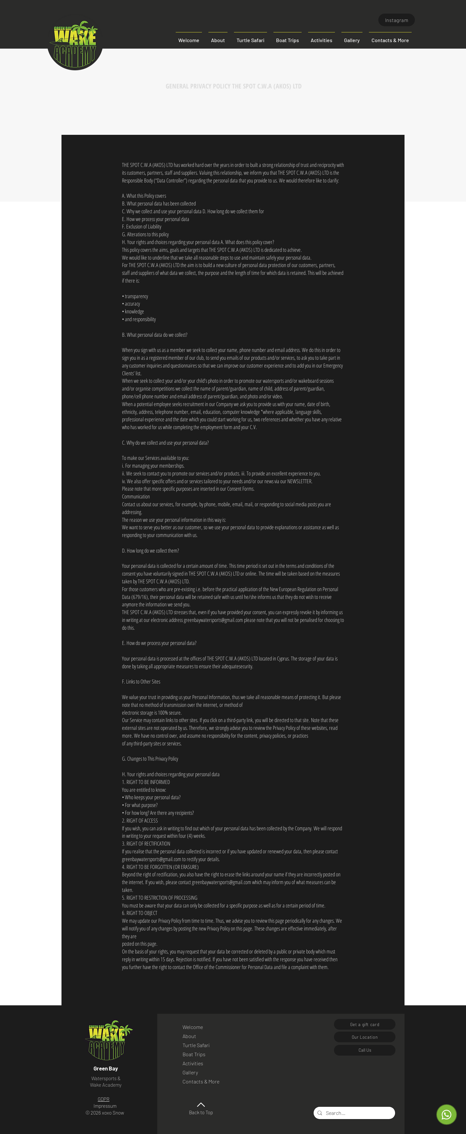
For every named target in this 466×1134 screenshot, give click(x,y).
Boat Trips (194, 1054)
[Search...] (354, 1113)
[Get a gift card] (364, 1024)
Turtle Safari (196, 1045)
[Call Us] (364, 1050)
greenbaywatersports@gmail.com (213, 620)
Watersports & (106, 1078)
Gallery (190, 1072)
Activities (193, 1063)
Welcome (193, 1027)
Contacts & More (200, 1081)
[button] (390, 37)
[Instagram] (396, 20)
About (189, 1036)
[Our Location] (364, 1037)
